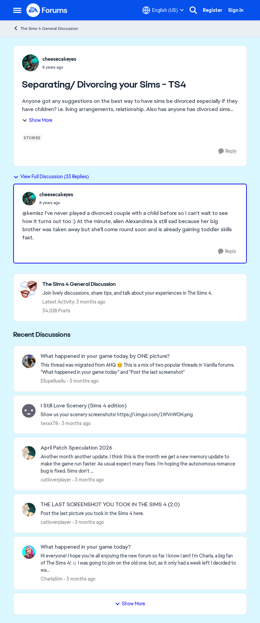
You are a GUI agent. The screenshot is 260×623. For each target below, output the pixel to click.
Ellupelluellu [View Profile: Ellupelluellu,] (53, 381)
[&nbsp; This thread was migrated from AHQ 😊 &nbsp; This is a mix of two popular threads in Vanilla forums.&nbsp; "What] (139, 369)
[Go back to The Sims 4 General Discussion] (127, 284)
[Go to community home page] (47, 10)
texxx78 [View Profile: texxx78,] (49, 423)
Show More (37, 120)
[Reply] (227, 151)
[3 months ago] (83, 381)
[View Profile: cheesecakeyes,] (30, 62)
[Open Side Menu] (17, 10)
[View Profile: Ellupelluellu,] (29, 361)
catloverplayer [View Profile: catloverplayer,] (56, 480)
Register (212, 10)
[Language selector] (163, 10)
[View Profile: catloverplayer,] (29, 453)
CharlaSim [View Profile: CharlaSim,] (52, 579)
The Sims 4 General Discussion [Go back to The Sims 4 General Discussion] (45, 28)
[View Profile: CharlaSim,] (29, 552)
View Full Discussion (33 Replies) (51, 176)
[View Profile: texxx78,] (29, 411)
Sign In (235, 10)
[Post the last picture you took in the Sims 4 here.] (139, 513)
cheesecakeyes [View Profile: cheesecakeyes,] (59, 59)
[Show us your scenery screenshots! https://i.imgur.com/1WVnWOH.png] (139, 414)
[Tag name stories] (32, 138)
